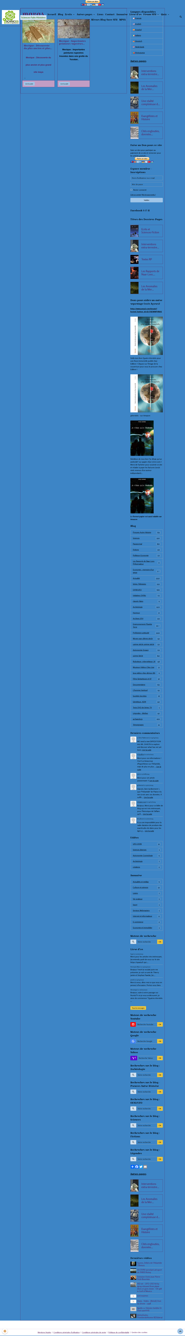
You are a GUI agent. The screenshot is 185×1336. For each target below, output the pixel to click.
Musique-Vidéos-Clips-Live (146, 668)
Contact (109, 14)
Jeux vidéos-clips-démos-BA (146, 673)
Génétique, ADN (146, 702)
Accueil (51, 14)
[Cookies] (5, 1331)
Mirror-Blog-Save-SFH (104, 19)
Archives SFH (146, 619)
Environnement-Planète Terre (146, 626)
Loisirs (146, 893)
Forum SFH (150, 14)
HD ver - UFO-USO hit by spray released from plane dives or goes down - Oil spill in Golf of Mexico (149, 1288)
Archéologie (146, 607)
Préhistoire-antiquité (146, 633)
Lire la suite (29, 84)
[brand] (21, 17)
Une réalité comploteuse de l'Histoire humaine (150, 103)
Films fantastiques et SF (146, 679)
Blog (60, 14)
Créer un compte (135, 195)
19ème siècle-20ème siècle (146, 645)
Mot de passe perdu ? (149, 195)
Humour (146, 613)
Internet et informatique (146, 916)
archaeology (146, 720)
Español (137, 30)
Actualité (146, 578)
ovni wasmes (142, 1296)
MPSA (122, 19)
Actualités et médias (146, 882)
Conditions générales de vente (94, 1333)
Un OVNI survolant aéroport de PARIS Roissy (149, 1271)
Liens (100, 14)
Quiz (164, 14)
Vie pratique (146, 899)
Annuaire (122, 14)
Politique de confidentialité (119, 1333)
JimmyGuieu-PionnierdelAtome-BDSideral (150, 1316)
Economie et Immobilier (146, 928)
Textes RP (146, 259)
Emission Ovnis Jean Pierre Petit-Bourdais (148, 1278)
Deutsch (137, 41)
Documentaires (146, 685)
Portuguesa (139, 53)
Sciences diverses (146, 850)
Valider (146, 200)
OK (160, 942)
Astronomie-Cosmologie (146, 855)
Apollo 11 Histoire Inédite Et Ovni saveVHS (149, 1309)
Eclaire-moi (142, 802)
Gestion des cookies (141, 1333)
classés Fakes (146, 601)
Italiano (137, 35)
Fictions (146, 550)
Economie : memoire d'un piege (146, 571)
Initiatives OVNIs (146, 596)
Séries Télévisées (146, 584)
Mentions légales (43, 1333)
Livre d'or (135, 14)
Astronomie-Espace (146, 650)
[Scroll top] (180, 1331)
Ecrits (69, 14)
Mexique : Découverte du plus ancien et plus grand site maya (37, 47)
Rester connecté (139, 190)
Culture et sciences (146, 887)
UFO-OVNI (146, 844)
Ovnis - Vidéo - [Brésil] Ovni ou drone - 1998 (149, 1302)
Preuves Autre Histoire (146, 532)
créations (146, 867)
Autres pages (85, 14)
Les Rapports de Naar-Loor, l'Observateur (150, 273)
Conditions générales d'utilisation (65, 1333)
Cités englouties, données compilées (150, 133)
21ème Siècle (146, 656)
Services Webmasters (146, 911)
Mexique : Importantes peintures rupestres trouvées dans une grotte (72, 42)
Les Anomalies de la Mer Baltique (149, 88)
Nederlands (139, 47)
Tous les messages (138, 1008)
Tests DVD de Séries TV (146, 708)
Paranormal (146, 544)
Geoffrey (141, 755)
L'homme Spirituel (146, 691)
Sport (146, 905)
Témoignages (146, 725)
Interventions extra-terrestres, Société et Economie (150, 73)
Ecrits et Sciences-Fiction (150, 231)
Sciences (146, 538)
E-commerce (146, 922)
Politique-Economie (146, 555)
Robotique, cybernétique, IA (146, 662)
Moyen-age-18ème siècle (146, 639)
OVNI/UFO (146, 590)
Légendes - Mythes (146, 714)
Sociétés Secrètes (146, 696)
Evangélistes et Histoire (149, 118)
